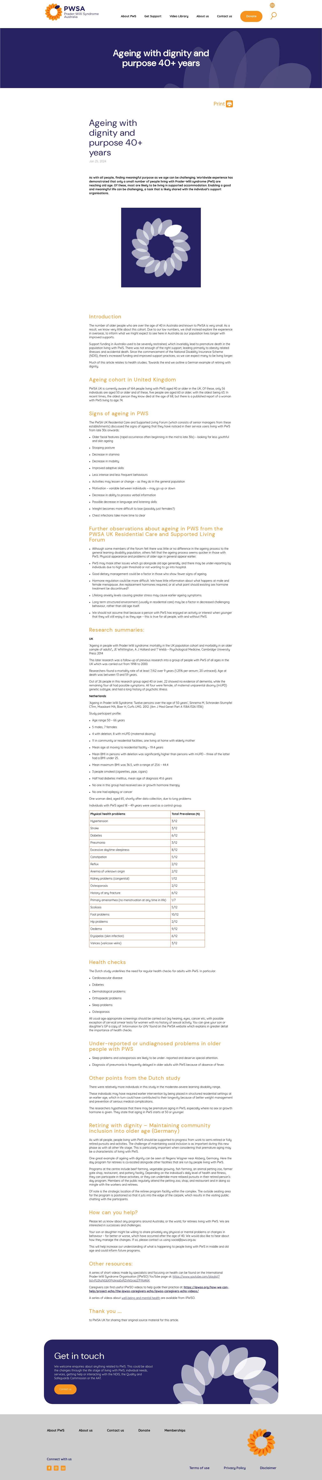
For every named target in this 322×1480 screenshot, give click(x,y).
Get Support (154, 17)
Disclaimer (268, 1467)
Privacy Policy (235, 1467)
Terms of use (199, 1467)
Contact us (225, 17)
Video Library (180, 17)
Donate (253, 17)
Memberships (174, 1430)
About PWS (130, 17)
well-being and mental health (141, 1297)
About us (204, 17)
